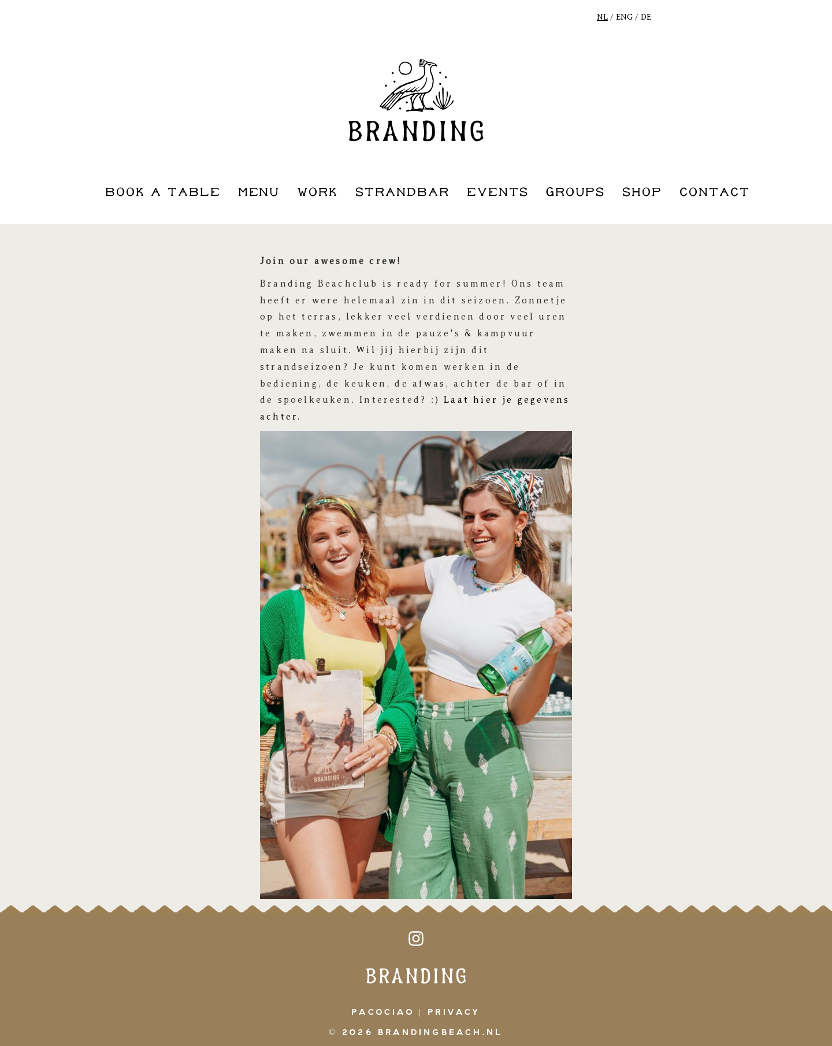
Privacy (454, 1012)
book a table (163, 192)
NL (602, 17)
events (498, 192)
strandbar (402, 192)
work (317, 192)
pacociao (382, 1012)
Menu (259, 192)
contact (714, 192)
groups (576, 192)
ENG (624, 17)
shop (642, 192)
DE (646, 17)
